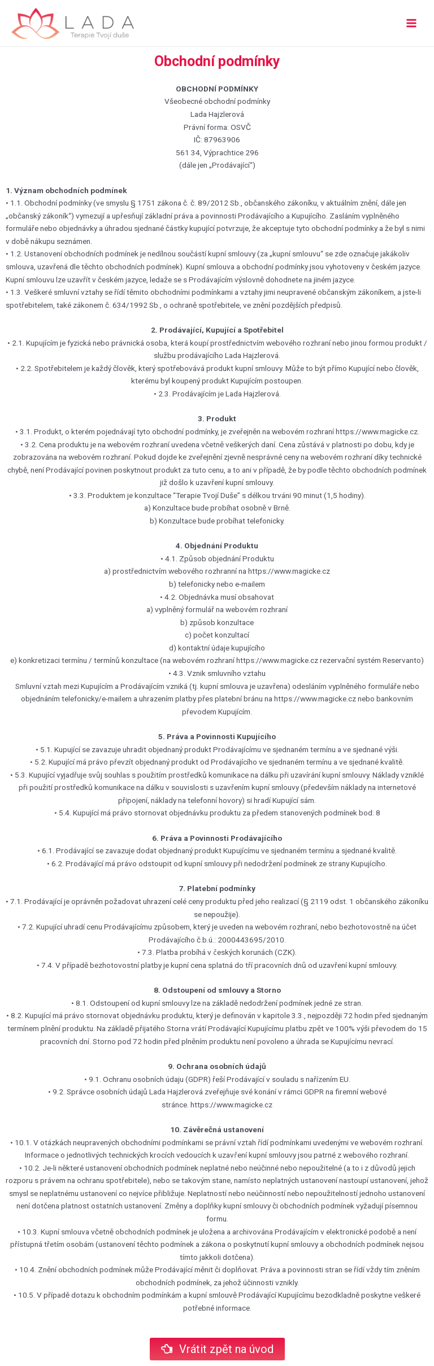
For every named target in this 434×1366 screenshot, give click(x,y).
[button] (217, 1349)
